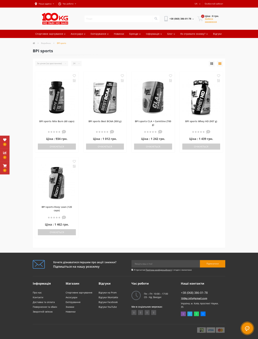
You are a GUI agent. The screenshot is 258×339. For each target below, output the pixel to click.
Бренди (135, 33)
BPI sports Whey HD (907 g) (201, 121)
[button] (44, 4)
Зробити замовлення (211, 20)
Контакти (38, 297)
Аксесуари (78, 33)
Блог (171, 33)
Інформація (154, 33)
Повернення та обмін (45, 306)
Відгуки (217, 33)
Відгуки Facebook (108, 302)
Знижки (70, 306)
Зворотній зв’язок (43, 311)
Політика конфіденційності (159, 269)
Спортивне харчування (50, 33)
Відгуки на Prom (108, 292)
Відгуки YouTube (108, 306)
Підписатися (212, 263)
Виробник (46, 43)
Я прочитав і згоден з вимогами (163, 269)
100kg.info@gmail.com (194, 298)
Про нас (37, 292)
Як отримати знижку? (194, 33)
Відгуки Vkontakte (108, 297)
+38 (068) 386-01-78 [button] (194, 293)
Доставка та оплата (44, 302)
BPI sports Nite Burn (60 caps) (56, 121)
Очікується (57, 146)
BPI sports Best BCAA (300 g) (105, 121)
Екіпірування (100, 33)
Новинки (119, 33)
